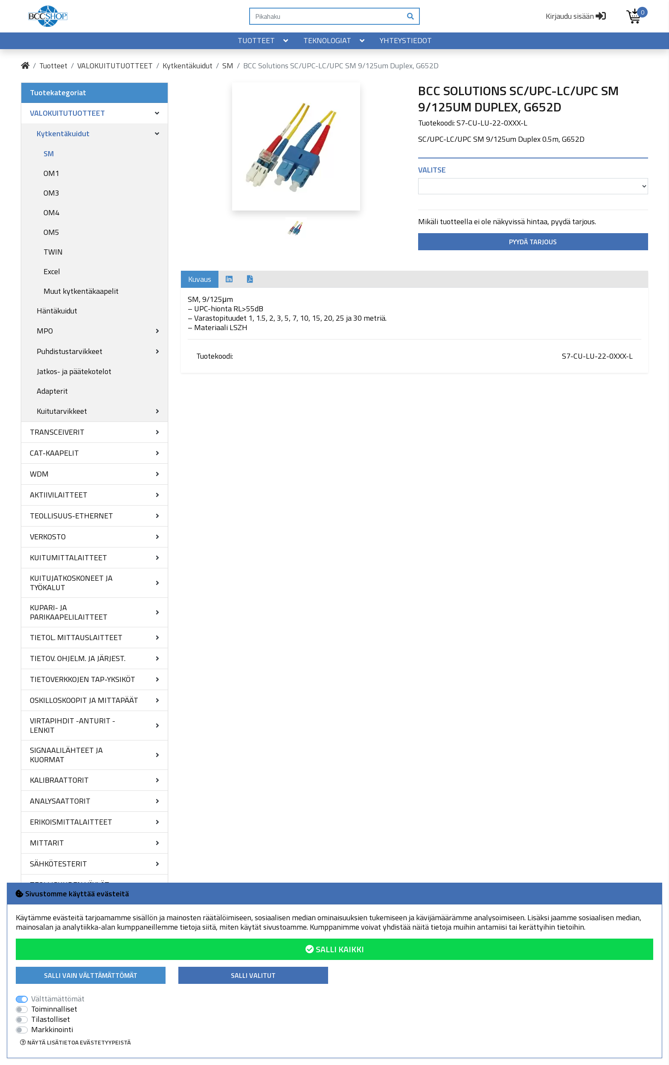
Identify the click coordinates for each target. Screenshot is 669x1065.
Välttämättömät (57, 999)
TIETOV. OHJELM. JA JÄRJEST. (77, 658)
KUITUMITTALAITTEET (68, 557)
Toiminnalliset (54, 1009)
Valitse (432, 170)
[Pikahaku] (325, 16)
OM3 (51, 193)
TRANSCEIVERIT (57, 432)
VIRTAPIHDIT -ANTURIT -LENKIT (72, 725)
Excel (52, 271)
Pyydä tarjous (533, 242)
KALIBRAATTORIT (59, 780)
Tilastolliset (50, 1019)
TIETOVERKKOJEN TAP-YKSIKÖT (82, 679)
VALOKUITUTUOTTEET (115, 65)
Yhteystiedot (406, 40)
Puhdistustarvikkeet (69, 351)
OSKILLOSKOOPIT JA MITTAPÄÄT (84, 700)
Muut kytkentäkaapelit (81, 291)
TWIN (53, 251)
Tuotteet (264, 40)
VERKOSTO (48, 536)
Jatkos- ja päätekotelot (74, 371)
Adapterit (52, 391)
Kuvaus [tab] (199, 279)
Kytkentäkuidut (187, 65)
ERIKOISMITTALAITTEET (71, 822)
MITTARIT (47, 842)
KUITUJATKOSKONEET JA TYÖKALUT (71, 582)
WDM (39, 474)
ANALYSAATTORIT (60, 801)
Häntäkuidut (57, 310)
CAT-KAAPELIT (54, 453)
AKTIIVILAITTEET (58, 494)
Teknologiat (334, 40)
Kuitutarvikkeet (62, 411)
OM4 (51, 212)
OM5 (51, 232)
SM (227, 65)
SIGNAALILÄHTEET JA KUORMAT (66, 754)
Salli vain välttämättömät (90, 975)
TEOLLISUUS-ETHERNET (71, 515)
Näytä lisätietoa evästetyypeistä (75, 1042)
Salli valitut (253, 975)
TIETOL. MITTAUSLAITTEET (76, 637)
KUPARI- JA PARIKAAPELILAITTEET (69, 612)
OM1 (51, 173)
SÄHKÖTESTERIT (58, 863)
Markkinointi (52, 1029)
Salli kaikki (334, 949)
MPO (45, 330)
